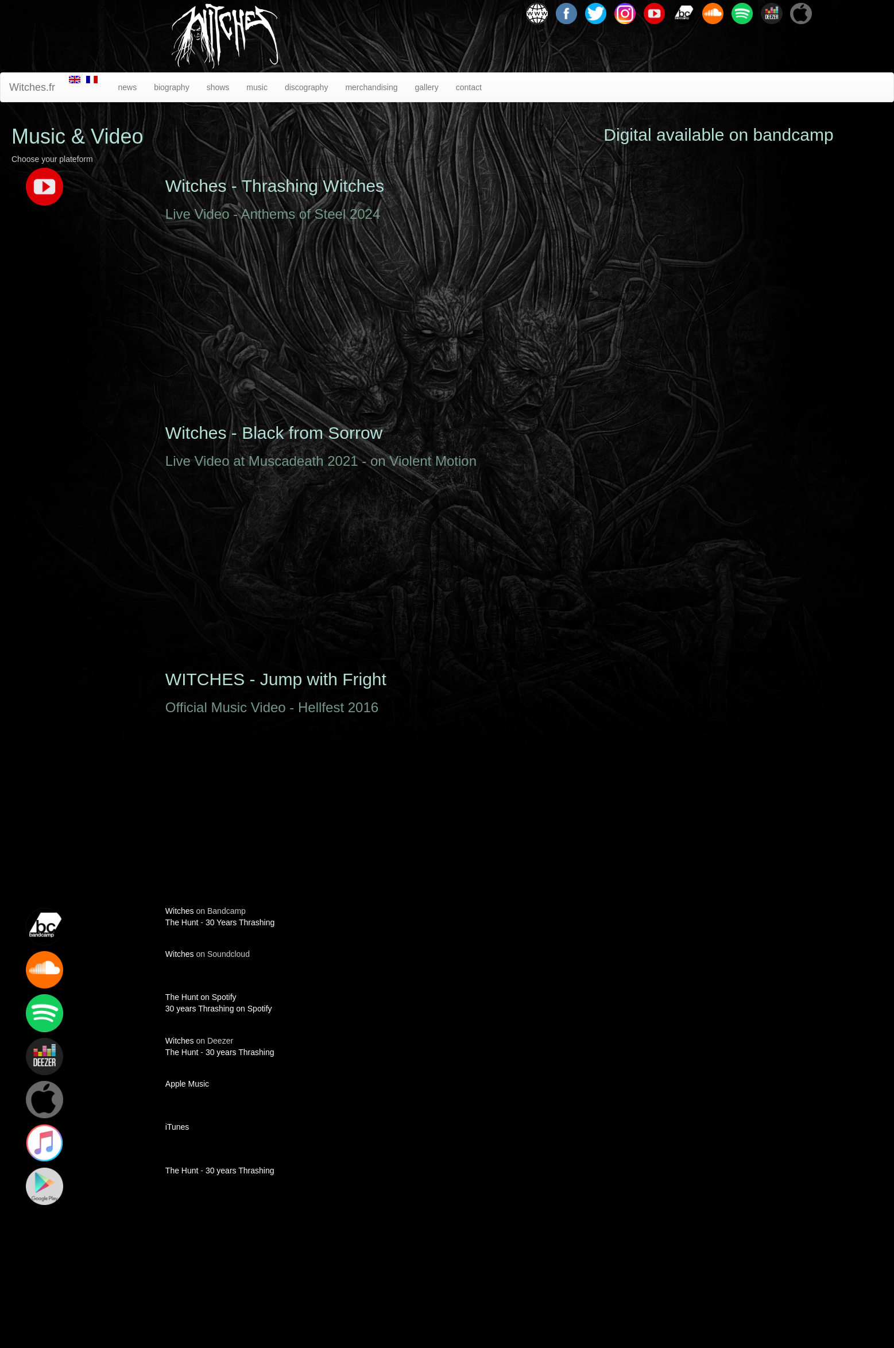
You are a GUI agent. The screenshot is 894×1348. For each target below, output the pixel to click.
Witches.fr (32, 87)
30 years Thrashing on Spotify (218, 1008)
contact (469, 87)
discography (306, 87)
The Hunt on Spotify (201, 997)
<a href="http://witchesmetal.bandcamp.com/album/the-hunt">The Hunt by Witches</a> (718, 662)
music (257, 87)
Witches (179, 911)
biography (171, 87)
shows (218, 87)
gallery (426, 87)
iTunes (177, 1126)
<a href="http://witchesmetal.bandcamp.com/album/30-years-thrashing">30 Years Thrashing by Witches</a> (718, 483)
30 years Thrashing (240, 1052)
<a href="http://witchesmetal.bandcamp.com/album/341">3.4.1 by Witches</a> (718, 1182)
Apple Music (187, 1083)
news (127, 87)
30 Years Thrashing (240, 922)
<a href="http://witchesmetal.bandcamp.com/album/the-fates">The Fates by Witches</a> (718, 276)
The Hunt (182, 922)
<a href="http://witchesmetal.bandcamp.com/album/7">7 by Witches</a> (718, 889)
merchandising (371, 87)
